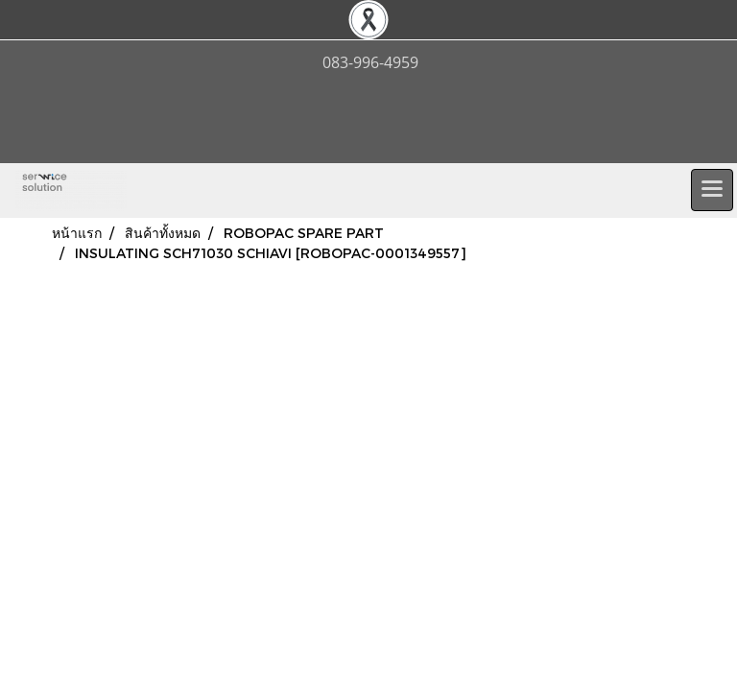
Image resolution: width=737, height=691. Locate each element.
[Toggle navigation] (712, 190)
